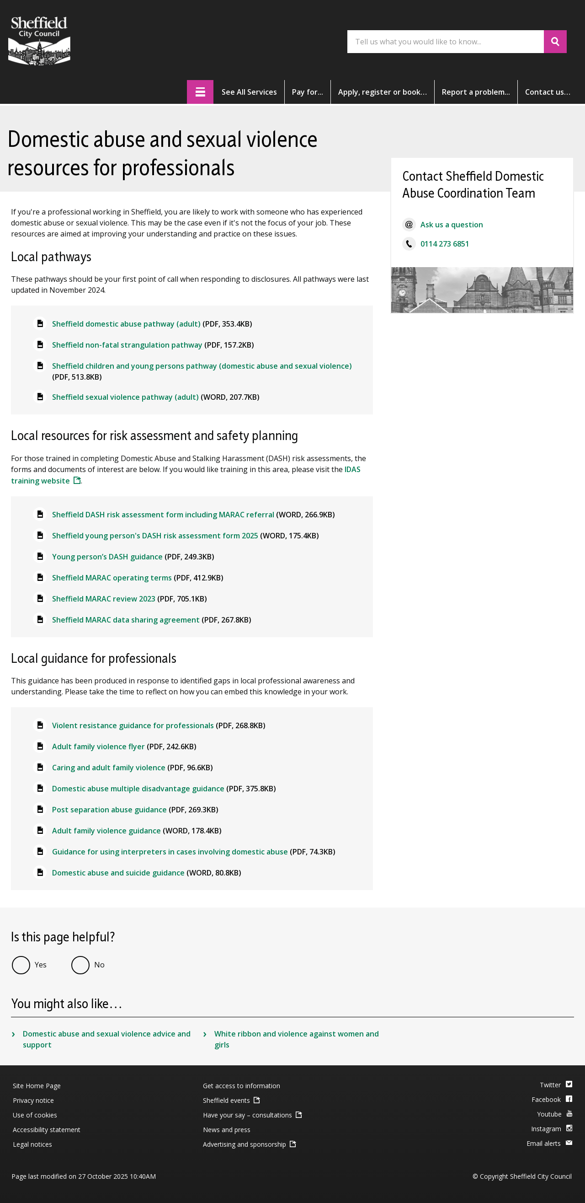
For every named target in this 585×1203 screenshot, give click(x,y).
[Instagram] (551, 1129)
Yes (41, 965)
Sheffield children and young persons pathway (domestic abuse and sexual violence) (202, 371)
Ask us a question (451, 225)
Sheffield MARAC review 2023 (129, 599)
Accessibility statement (46, 1129)
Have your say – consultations (247, 1115)
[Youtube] (554, 1114)
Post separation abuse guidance (135, 810)
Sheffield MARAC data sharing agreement (151, 620)
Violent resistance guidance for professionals (159, 725)
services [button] (249, 92)
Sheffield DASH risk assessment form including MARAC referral (193, 515)
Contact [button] (547, 92)
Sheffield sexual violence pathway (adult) (156, 397)
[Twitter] (556, 1085)
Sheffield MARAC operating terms (137, 578)
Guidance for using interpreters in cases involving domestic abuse (193, 852)
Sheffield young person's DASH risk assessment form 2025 (185, 536)
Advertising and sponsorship (244, 1144)
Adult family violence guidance (137, 831)
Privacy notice (33, 1100)
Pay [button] (307, 92)
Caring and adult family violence (132, 768)
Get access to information (241, 1085)
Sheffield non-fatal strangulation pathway (153, 345)
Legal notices (32, 1144)
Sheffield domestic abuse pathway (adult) (152, 324)
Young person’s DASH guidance (133, 557)
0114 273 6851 (444, 244)
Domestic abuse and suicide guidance (146, 873)
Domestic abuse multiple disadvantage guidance (164, 789)
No (99, 965)
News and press (226, 1129)
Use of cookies (35, 1115)
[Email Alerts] (549, 1144)
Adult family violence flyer (124, 746)
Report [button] (476, 92)
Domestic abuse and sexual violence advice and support (107, 1039)
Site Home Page (37, 1085)
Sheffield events (226, 1100)
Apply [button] (382, 92)
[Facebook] (552, 1100)
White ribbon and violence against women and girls (296, 1039)
